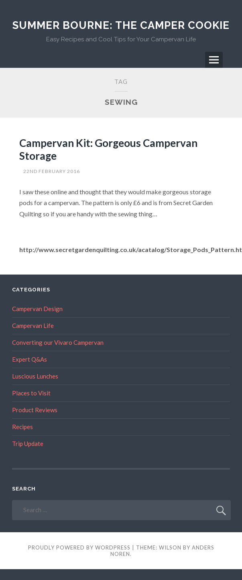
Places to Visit (31, 393)
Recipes (22, 426)
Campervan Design (37, 308)
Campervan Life (33, 325)
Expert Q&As (29, 359)
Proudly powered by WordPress (79, 547)
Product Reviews (34, 409)
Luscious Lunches (35, 376)
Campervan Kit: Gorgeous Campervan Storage (108, 149)
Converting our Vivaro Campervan (58, 342)
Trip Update (27, 443)
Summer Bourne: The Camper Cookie (121, 25)
